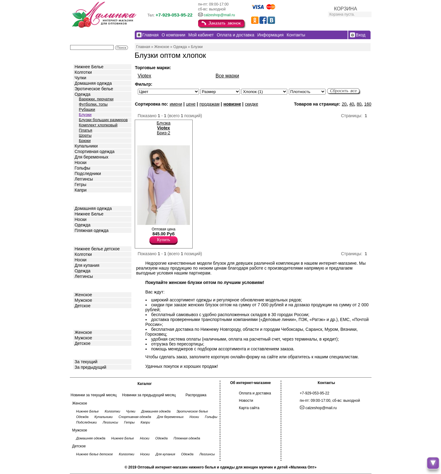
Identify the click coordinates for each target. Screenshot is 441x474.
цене (190, 104)
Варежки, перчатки (96, 99)
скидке (251, 104)
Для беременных (91, 157)
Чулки (80, 77)
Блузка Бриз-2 (164, 128)
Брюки (85, 140)
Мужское (83, 300)
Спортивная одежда (95, 151)
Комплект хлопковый (98, 125)
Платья (85, 130)
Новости (246, 400)
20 (344, 104)
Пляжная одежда (92, 230)
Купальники (86, 146)
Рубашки (87, 109)
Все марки (227, 75)
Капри (81, 190)
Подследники (88, 173)
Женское (83, 294)
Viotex (144, 75)
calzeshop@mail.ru (219, 15)
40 (351, 104)
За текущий (86, 361)
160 (367, 104)
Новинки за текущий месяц (94, 395)
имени (176, 104)
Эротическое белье (94, 88)
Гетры (80, 184)
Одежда (83, 94)
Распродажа (196, 395)
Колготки (83, 72)
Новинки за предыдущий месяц (149, 395)
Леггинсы (84, 179)
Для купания (87, 265)
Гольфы (82, 168)
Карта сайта (249, 408)
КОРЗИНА (345, 8)
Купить (163, 239)
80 (359, 104)
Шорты (85, 135)
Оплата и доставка (255, 393)
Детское (83, 239)
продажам (209, 104)
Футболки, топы (93, 104)
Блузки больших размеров (103, 120)
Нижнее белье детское (97, 248)
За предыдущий (91, 367)
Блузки (85, 114)
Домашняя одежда (93, 83)
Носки (81, 162)
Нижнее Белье (89, 66)
